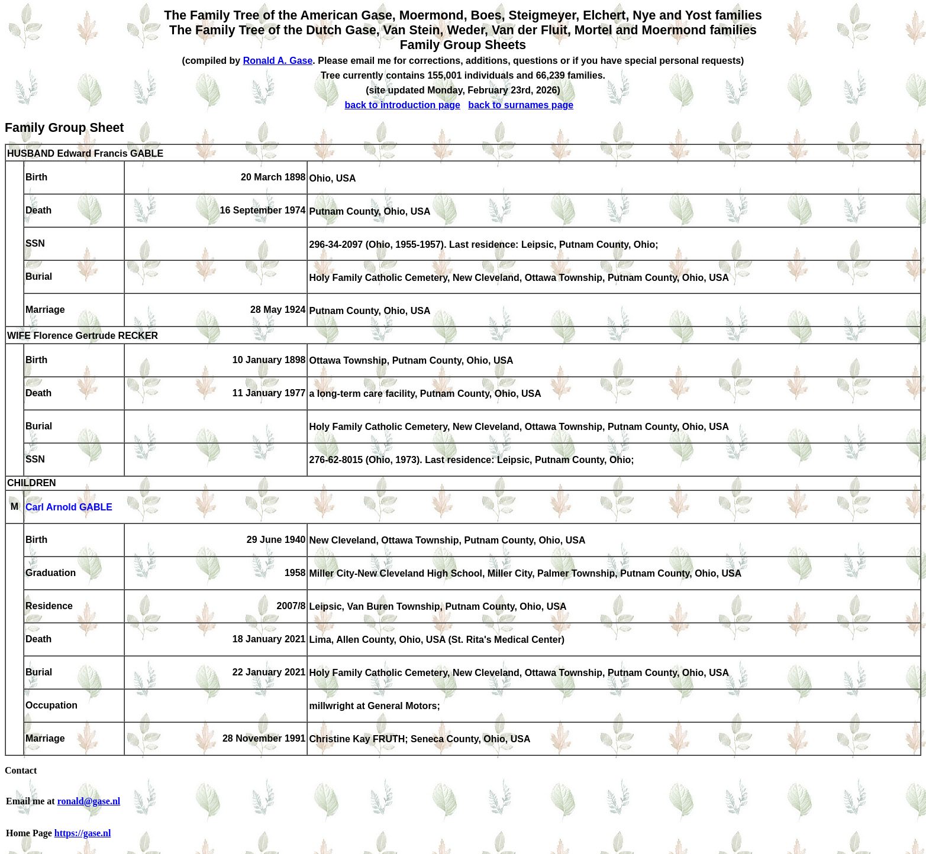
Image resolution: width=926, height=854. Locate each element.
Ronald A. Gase (278, 61)
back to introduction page (402, 105)
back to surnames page (520, 105)
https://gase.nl (82, 833)
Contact (21, 770)
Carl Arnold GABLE (68, 508)
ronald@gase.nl (89, 801)
